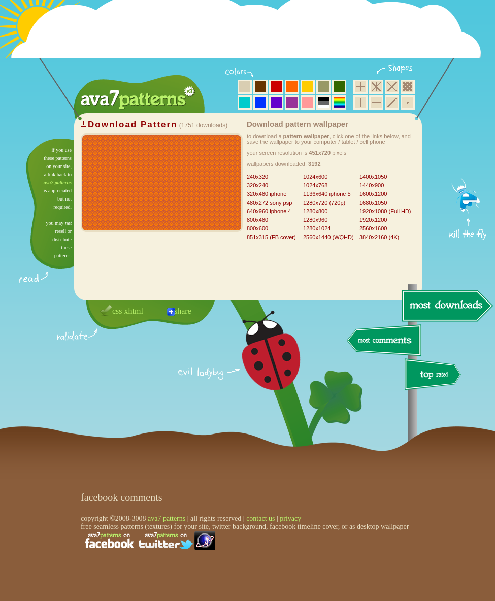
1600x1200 (373, 194)
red (276, 87)
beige (245, 87)
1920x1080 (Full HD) (385, 211)
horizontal (376, 102)
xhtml (133, 311)
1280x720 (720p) (324, 202)
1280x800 (315, 211)
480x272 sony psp (269, 202)
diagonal (392, 102)
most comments (384, 341)
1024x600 (315, 177)
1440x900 (371, 185)
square (360, 87)
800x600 (257, 228)
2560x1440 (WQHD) (328, 237)
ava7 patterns (58, 182)
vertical (360, 102)
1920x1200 (373, 220)
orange (292, 87)
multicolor (339, 102)
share (182, 311)
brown (260, 87)
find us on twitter (166, 540)
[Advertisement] (249, 35)
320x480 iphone (266, 194)
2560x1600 (373, 228)
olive (323, 87)
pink (308, 102)
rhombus (392, 87)
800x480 (257, 220)
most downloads (446, 305)
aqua (245, 102)
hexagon (376, 87)
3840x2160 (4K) (379, 237)
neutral (323, 102)
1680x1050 (373, 202)
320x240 (257, 185)
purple (292, 102)
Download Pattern (133, 124)
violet (276, 102)
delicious (261, 362)
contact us (260, 518)
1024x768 (315, 185)
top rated (434, 376)
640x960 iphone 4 (269, 211)
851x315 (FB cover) (271, 237)
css (117, 311)
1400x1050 (373, 177)
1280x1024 (317, 228)
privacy (290, 518)
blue (260, 102)
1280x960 (315, 220)
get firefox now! (468, 142)
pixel (408, 87)
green (339, 87)
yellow (308, 87)
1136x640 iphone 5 (327, 194)
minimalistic (408, 102)
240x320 (257, 177)
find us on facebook (109, 540)
